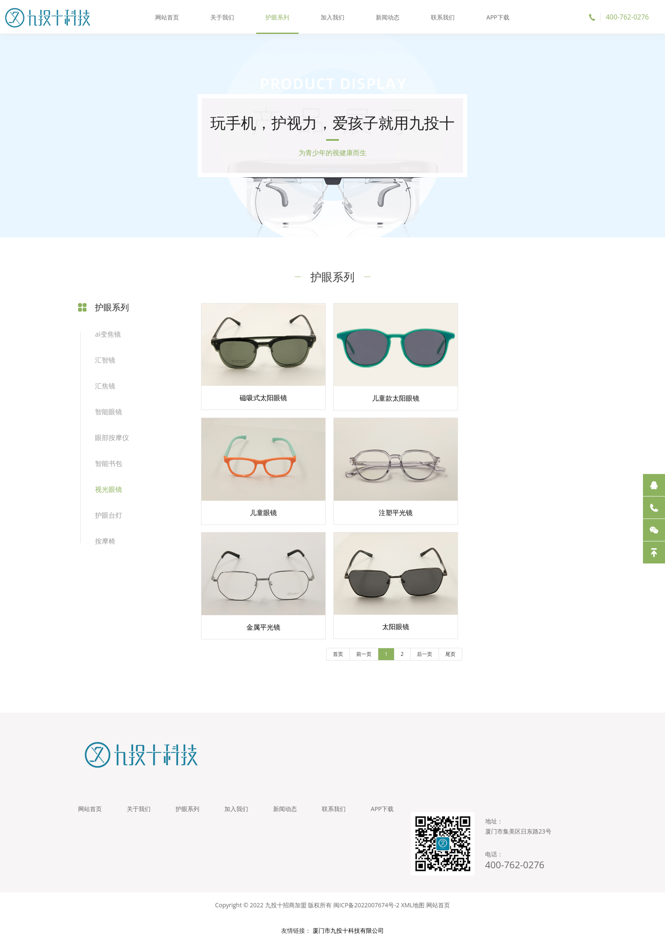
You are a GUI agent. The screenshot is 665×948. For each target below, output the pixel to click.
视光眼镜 (108, 490)
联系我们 (442, 17)
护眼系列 (277, 17)
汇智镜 (105, 361)
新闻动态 (388, 17)
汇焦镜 (105, 387)
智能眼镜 (108, 413)
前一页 (360, 657)
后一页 (420, 657)
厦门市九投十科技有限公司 (348, 935)
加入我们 (332, 17)
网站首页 (167, 17)
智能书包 (108, 464)
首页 (334, 657)
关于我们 (223, 17)
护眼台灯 (108, 516)
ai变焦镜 (108, 335)
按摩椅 (105, 542)
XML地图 (413, 910)
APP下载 (497, 17)
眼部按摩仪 (112, 438)
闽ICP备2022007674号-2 (366, 910)
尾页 (446, 657)
